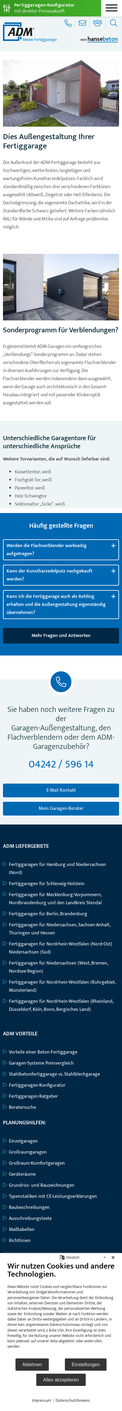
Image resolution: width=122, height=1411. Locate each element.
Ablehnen (32, 1364)
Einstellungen (86, 1364)
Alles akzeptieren (61, 1379)
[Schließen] (113, 1257)
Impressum (41, 1401)
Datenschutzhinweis (73, 1401)
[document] (61, 1309)
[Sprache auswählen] (62, 1257)
